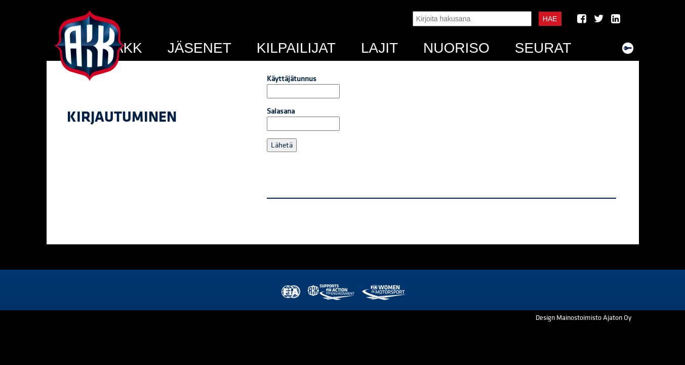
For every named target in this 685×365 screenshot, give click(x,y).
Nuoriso (456, 48)
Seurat (543, 48)
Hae (550, 19)
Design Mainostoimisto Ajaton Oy (583, 317)
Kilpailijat (296, 48)
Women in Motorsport (383, 292)
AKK (128, 48)
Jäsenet (199, 48)
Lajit (379, 48)
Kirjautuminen (122, 117)
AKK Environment (331, 292)
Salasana (303, 118)
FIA (289, 292)
